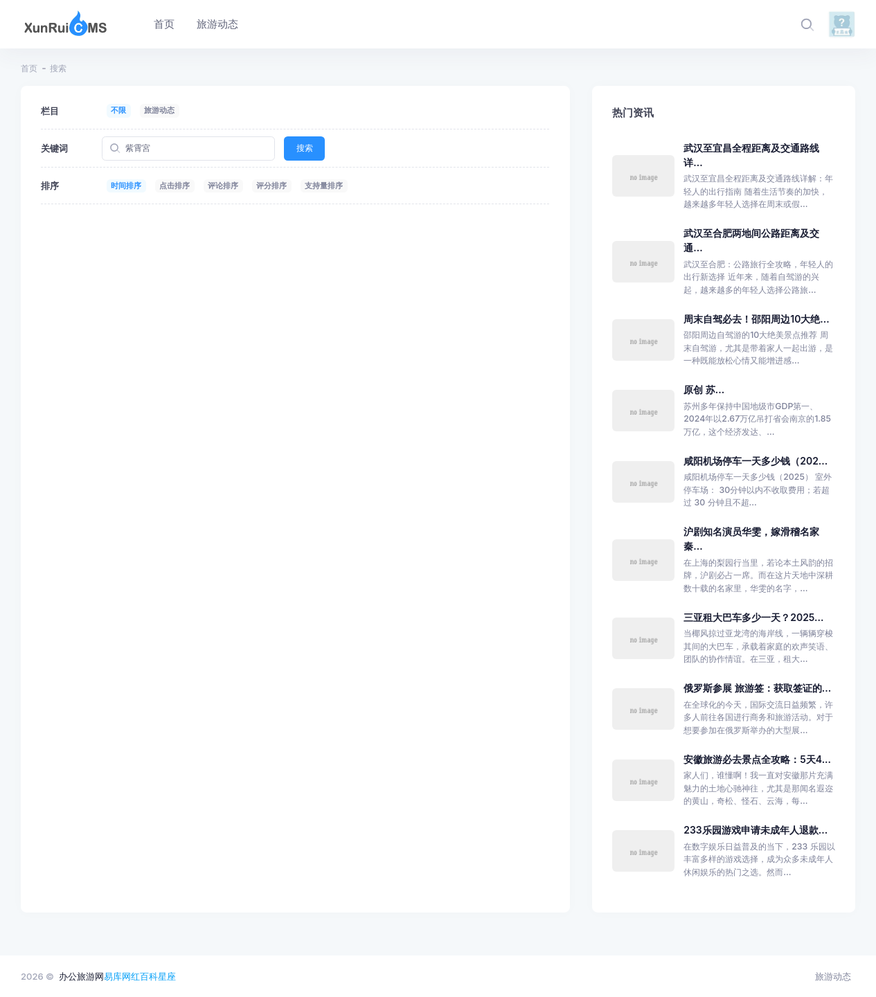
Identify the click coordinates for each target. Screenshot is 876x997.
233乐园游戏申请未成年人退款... (755, 830)
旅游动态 (159, 110)
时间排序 (126, 185)
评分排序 (271, 185)
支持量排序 (324, 185)
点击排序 (174, 185)
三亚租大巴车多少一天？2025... (753, 617)
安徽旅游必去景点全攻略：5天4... (757, 759)
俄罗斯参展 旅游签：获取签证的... (757, 688)
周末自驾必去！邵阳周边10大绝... (756, 319)
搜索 (304, 148)
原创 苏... (703, 389)
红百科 (144, 976)
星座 (167, 976)
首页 (29, 68)
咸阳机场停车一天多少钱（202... (755, 461)
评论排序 (223, 185)
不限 (118, 110)
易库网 (117, 976)
